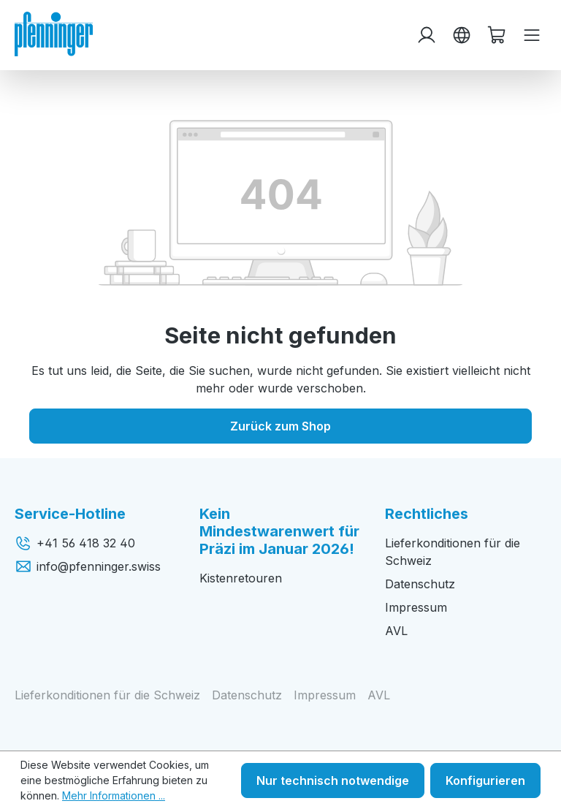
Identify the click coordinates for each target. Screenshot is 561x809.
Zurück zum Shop (280, 426)
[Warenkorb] (496, 35)
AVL (396, 630)
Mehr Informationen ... (113, 795)
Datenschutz (420, 584)
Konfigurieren (485, 780)
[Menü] (531, 35)
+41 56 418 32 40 (75, 543)
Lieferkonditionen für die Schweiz (107, 695)
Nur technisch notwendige (332, 780)
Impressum (416, 607)
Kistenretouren (240, 578)
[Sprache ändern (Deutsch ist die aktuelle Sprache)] (461, 35)
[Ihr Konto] (426, 35)
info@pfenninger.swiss (88, 566)
